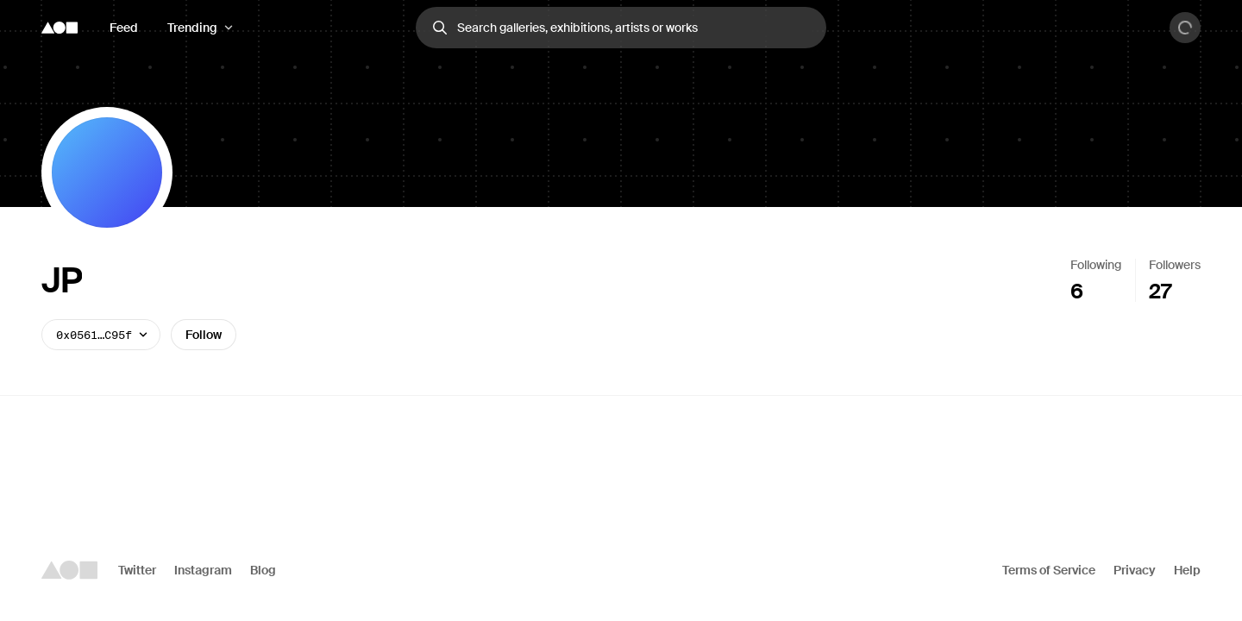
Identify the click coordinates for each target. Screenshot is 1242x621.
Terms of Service (1048, 570)
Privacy (1134, 570)
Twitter (137, 570)
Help (1187, 570)
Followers (1175, 265)
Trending (192, 27)
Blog (263, 570)
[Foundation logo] (59, 28)
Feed (124, 27)
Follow (203, 334)
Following (1095, 265)
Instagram (203, 570)
